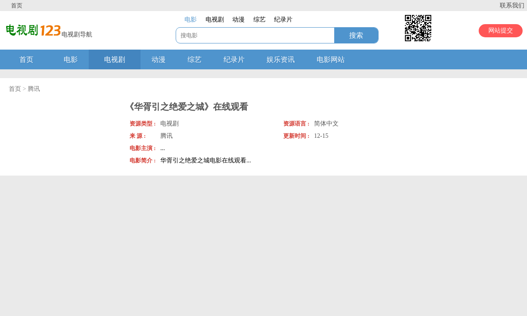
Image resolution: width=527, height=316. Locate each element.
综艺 (195, 59)
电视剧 (114, 59)
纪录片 (234, 59)
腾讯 (34, 89)
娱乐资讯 (281, 59)
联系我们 (512, 5)
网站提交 (500, 30)
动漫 (159, 59)
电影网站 (331, 59)
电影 (71, 59)
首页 (16, 5)
